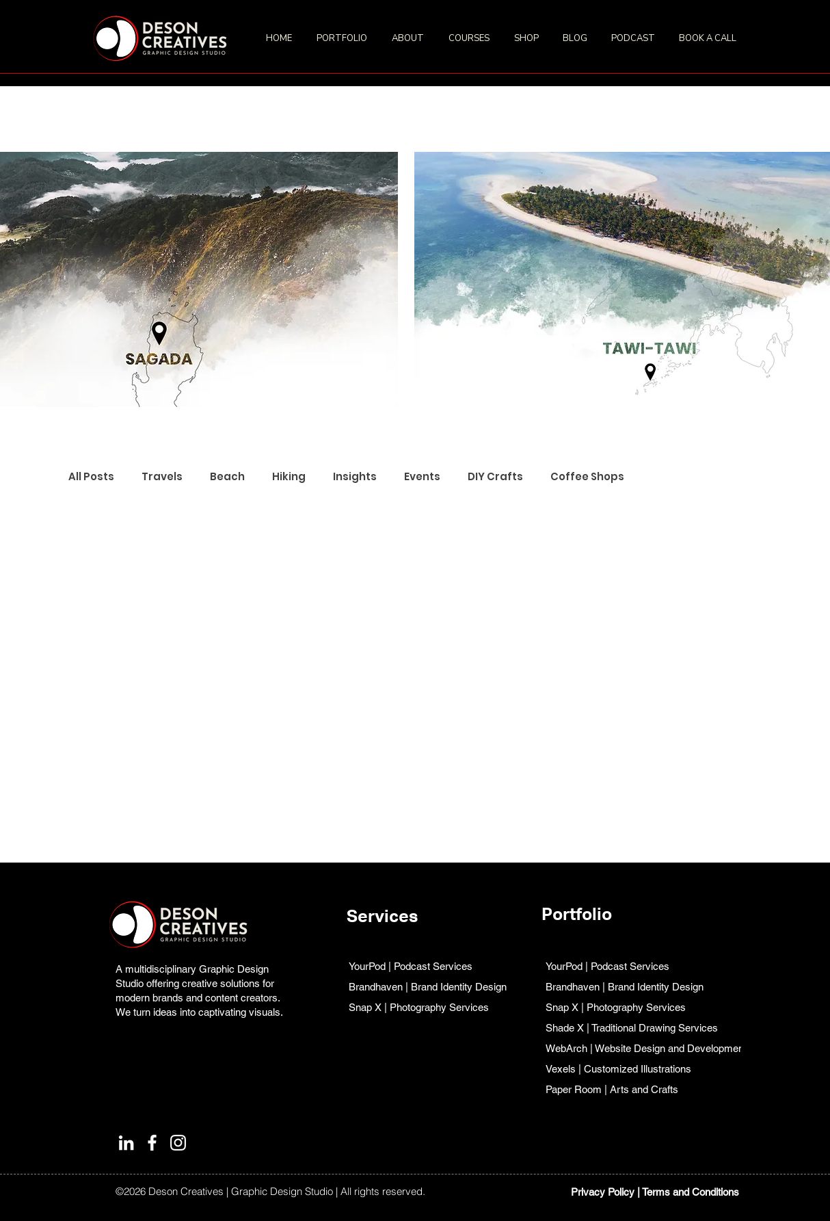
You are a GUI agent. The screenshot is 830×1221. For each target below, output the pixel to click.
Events (422, 476)
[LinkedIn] (126, 1142)
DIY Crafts (495, 476)
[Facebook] (152, 1142)
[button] (343, 39)
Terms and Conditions (690, 1192)
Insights (355, 476)
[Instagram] (178, 1142)
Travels (162, 476)
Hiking (289, 476)
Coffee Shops (587, 476)
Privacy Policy (602, 1192)
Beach (227, 476)
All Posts (91, 476)
